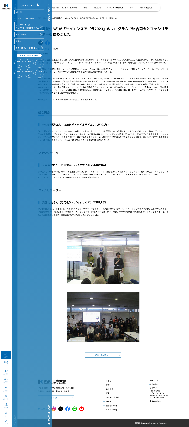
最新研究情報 (110, 405)
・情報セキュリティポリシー (159, 395)
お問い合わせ (154, 384)
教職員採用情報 (155, 401)
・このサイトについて (157, 398)
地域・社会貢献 (111, 397)
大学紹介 (108, 380)
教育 (106, 385)
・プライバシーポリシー (158, 393)
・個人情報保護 (155, 391)
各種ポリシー (154, 388)
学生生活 (108, 389)
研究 (106, 393)
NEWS (107, 401)
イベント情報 (110, 409)
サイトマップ (154, 380)
